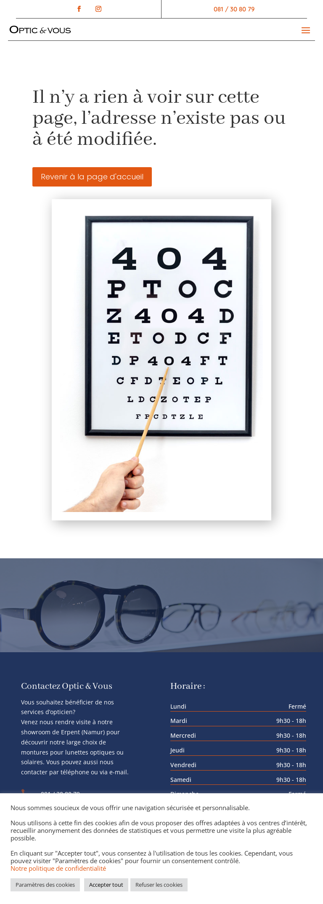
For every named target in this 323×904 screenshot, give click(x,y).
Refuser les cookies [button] (159, 884)
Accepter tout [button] (106, 884)
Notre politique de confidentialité (58, 868)
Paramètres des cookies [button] (45, 884)
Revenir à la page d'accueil (92, 176)
